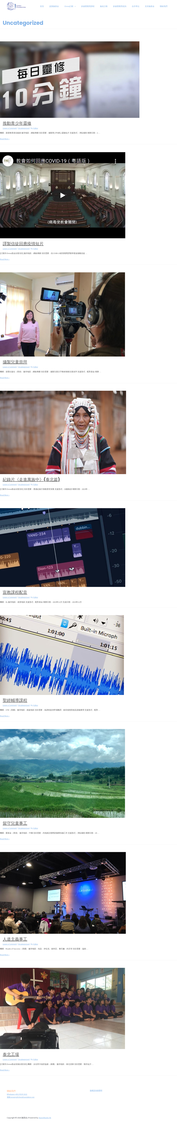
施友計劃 (111, 6)
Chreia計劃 (80, 6)
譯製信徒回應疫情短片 (23, 244)
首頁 (56, 6)
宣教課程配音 (15, 592)
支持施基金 (152, 6)
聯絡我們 (164, 6)
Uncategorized (25, 128)
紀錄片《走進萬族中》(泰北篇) (31, 479)
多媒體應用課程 (96, 6)
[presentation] (85, 6)
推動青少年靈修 (17, 123)
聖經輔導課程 (15, 700)
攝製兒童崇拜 (15, 362)
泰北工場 (11, 1054)
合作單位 (140, 6)
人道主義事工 (15, 939)
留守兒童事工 (15, 823)
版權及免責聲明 (95, 1090)
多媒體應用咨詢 (125, 6)
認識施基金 (66, 6)
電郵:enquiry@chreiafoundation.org (21, 1097)
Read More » (5, 139)
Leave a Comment (10, 128)
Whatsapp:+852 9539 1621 (17, 1094)
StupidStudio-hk (45, 1117)
